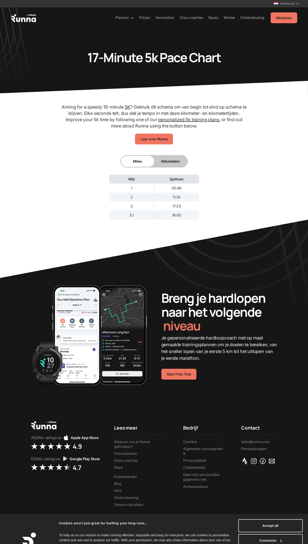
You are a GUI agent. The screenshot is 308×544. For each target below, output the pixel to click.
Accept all (271, 498)
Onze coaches (191, 17)
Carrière (190, 441)
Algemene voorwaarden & (203, 451)
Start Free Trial (179, 374)
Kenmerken (165, 17)
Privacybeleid (194, 460)
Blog (117, 483)
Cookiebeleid (194, 467)
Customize (270, 513)
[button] (286, 3)
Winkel (229, 17)
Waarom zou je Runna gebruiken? (132, 444)
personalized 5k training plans (188, 119)
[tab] (137, 161)
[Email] (272, 461)
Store (118, 467)
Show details (69, 535)
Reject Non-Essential (270, 528)
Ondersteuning (252, 17)
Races (213, 17)
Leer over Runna (154, 139)
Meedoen (284, 18)
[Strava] (245, 461)
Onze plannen (125, 453)
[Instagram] (254, 461)
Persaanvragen (253, 448)
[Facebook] (263, 461)
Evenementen (125, 476)
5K (127, 107)
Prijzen (144, 17)
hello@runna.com (255, 441)
